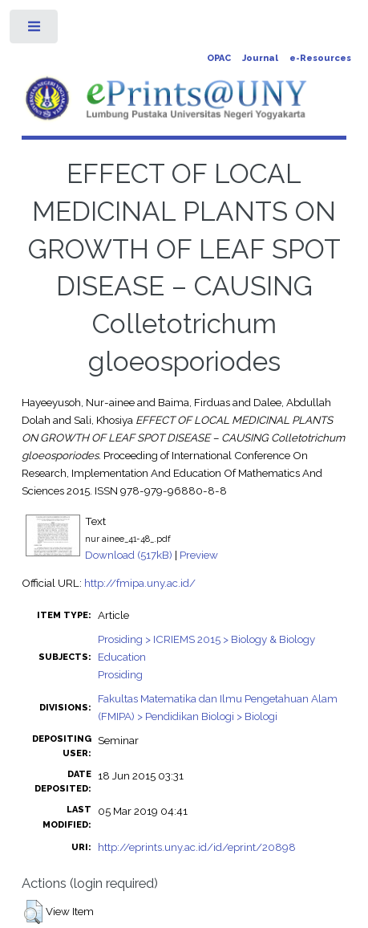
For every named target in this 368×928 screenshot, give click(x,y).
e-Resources (320, 58)
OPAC (219, 58)
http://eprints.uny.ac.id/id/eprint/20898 (197, 846)
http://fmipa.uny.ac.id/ (140, 582)
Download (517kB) (128, 554)
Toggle (35, 30)
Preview (199, 554)
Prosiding (120, 674)
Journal (260, 58)
